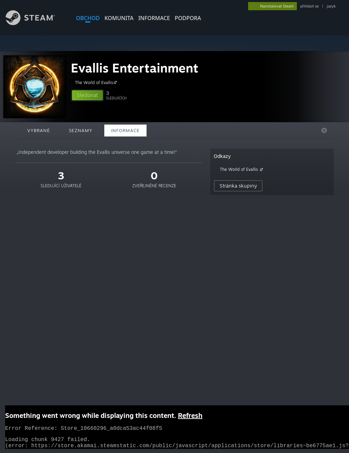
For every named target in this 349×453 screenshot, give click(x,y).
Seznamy (80, 130)
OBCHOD (88, 18)
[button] (87, 95)
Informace (154, 18)
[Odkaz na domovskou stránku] (35, 23)
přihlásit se (309, 6)
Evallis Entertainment (134, 68)
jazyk (331, 6)
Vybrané (38, 130)
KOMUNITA (118, 18)
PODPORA (188, 18)
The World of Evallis (97, 82)
